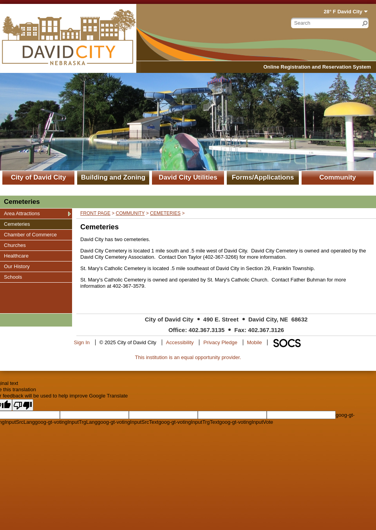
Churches (15, 245)
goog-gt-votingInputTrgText (188, 422)
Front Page (95, 213)
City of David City (38, 177)
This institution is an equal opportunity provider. (188, 357)
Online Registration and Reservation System (317, 67)
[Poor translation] (22, 405)
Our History (17, 266)
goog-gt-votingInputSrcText (128, 422)
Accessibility (180, 342)
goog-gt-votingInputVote (246, 422)
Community (337, 177)
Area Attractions (22, 213)
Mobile (254, 342)
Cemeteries (17, 224)
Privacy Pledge (220, 342)
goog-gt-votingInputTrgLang (66, 422)
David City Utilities (188, 177)
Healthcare (16, 255)
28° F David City (343, 12)
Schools (13, 277)
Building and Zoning (113, 177)
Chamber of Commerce (30, 234)
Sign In (82, 342)
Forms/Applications (263, 177)
